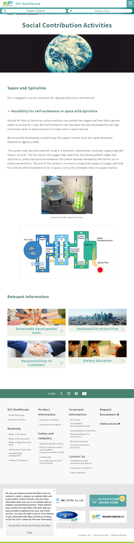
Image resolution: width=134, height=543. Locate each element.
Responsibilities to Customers (79, 435)
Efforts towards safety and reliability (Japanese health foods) (52, 450)
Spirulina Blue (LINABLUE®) (15, 454)
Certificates (46, 457)
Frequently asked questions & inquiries (81, 461)
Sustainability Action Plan (83, 430)
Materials (14, 428)
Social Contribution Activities (79, 446)
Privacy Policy (119, 535)
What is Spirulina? (17, 434)
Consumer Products (49, 420)
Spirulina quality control (51, 443)
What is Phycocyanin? (19, 439)
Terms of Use (101, 535)
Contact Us (77, 456)
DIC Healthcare (18, 409)
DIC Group (75, 420)
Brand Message (16, 415)
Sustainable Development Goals (80, 424)
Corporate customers (81, 468)
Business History (17, 419)
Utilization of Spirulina (20, 449)
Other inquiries (77, 472)
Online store (89, 10)
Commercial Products (50, 424)
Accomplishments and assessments (50, 461)
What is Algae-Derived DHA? (20, 443)
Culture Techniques (18, 460)
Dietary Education (79, 441)
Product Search (24, 10)
